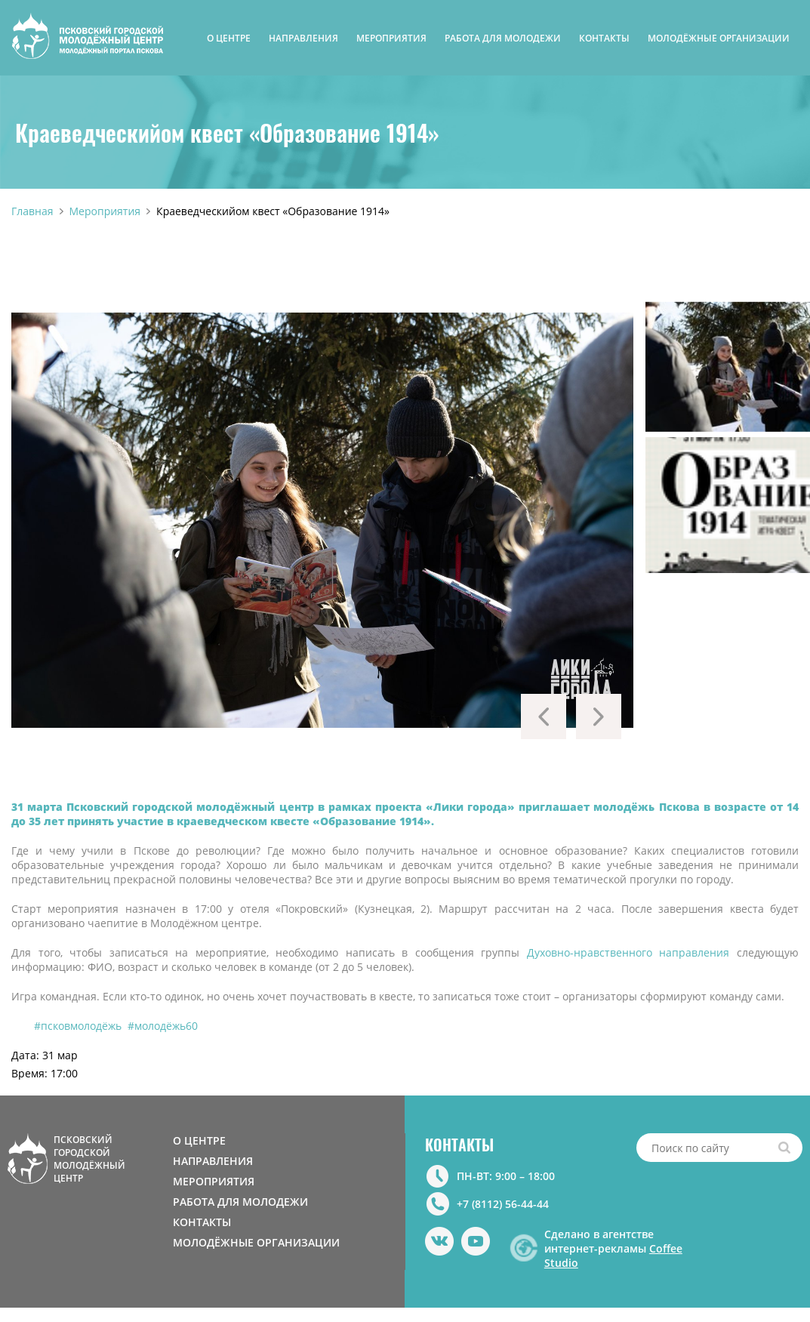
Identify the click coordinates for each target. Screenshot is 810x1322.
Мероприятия (105, 211)
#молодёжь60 (163, 1025)
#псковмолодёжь (78, 1025)
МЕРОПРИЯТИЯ (391, 38)
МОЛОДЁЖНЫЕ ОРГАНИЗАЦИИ (719, 38)
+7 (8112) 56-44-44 (503, 1204)
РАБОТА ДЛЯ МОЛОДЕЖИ (503, 38)
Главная (32, 211)
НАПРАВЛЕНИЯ (303, 38)
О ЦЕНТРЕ (229, 38)
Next (598, 716)
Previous (543, 716)
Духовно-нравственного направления (628, 952)
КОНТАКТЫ (604, 38)
